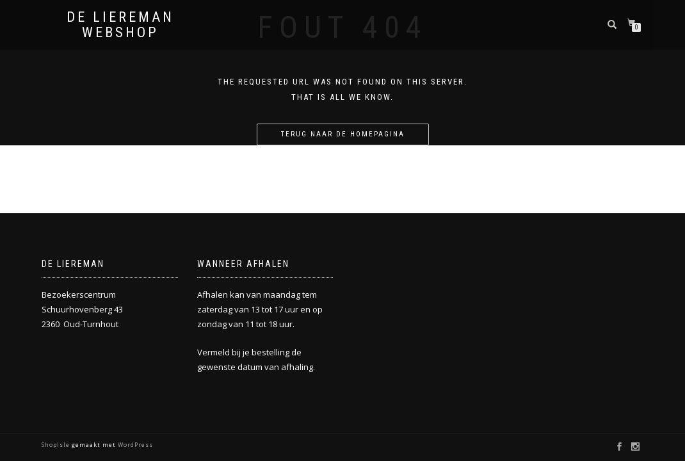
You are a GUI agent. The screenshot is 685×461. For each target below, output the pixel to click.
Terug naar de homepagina (343, 134)
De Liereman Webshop (120, 25)
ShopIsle (57, 445)
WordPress (134, 445)
